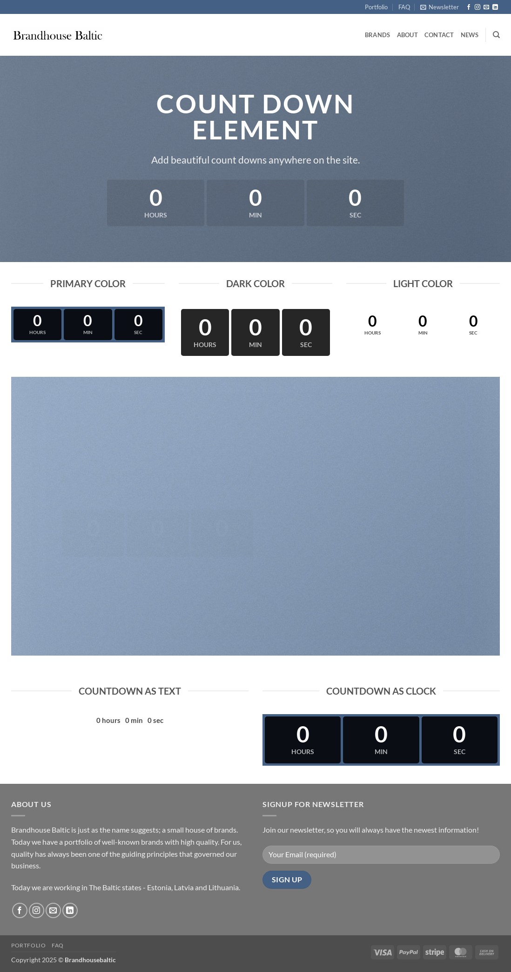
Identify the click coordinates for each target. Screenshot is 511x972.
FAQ (404, 7)
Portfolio (376, 7)
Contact (439, 35)
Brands (377, 35)
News (470, 35)
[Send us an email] (486, 7)
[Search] (496, 35)
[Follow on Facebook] (468, 7)
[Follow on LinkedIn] (495, 7)
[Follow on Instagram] (477, 7)
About (407, 35)
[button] (439, 7)
